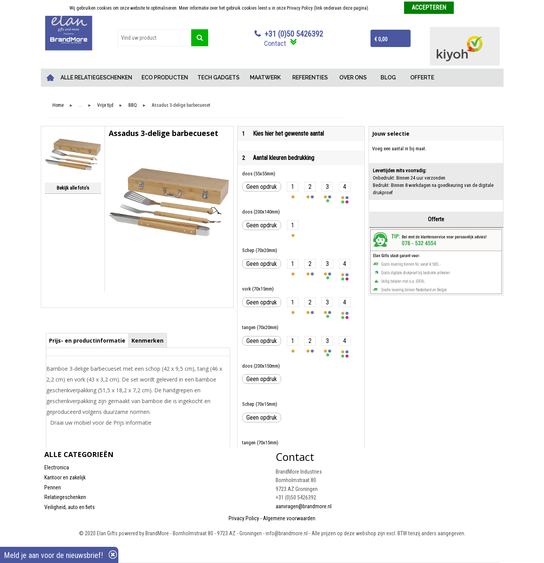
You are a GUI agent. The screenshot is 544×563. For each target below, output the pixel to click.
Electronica (56, 467)
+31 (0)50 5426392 (293, 34)
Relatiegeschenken (65, 497)
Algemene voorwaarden (289, 518)
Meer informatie (385, 8)
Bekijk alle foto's (73, 188)
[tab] (87, 340)
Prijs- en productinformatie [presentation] (87, 340)
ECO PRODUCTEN (164, 77)
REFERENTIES (310, 77)
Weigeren (465, 8)
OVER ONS (353, 77)
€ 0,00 (380, 39)
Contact (275, 43)
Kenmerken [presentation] (147, 340)
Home (50, 78)
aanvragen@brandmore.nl (304, 506)
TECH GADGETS (218, 77)
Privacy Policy (244, 518)
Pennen (52, 487)
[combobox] (155, 37)
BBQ (132, 105)
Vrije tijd (105, 105)
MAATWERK (265, 77)
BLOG (388, 77)
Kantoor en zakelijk (65, 477)
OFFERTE (422, 77)
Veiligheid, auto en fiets (69, 507)
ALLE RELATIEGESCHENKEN (96, 77)
